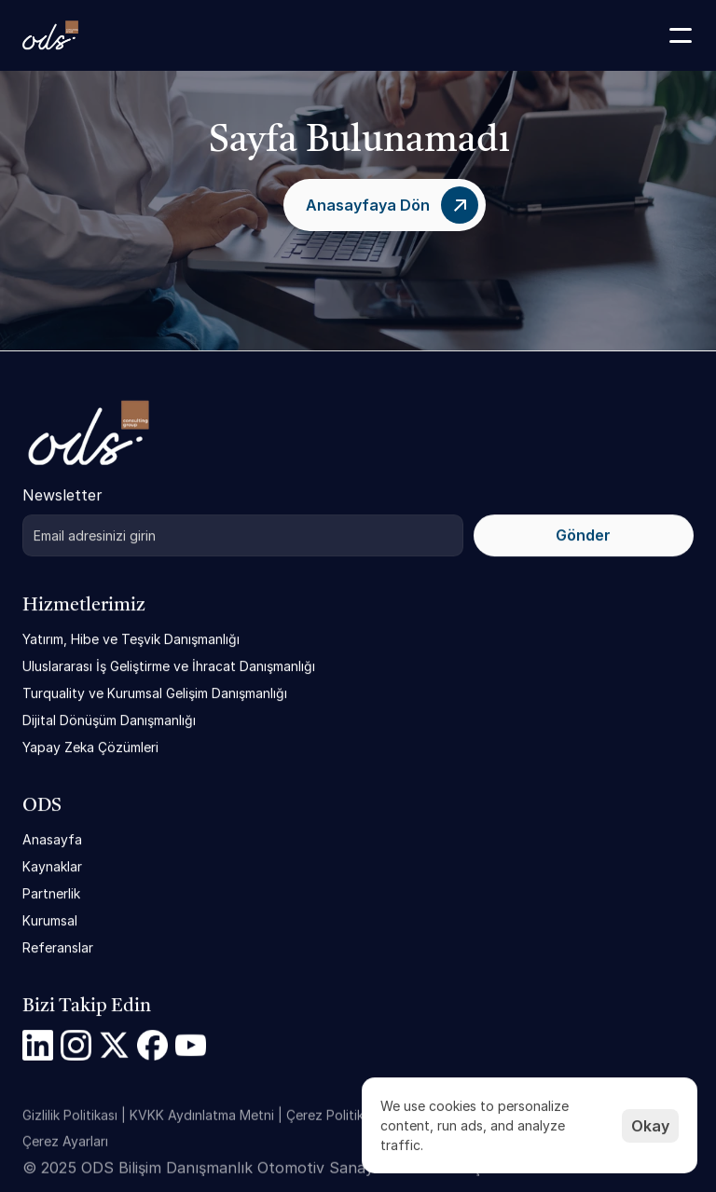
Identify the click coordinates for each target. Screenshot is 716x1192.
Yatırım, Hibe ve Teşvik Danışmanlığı (131, 639)
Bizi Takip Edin (86, 1006)
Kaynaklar (52, 866)
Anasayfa (52, 839)
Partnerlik (51, 893)
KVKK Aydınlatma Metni (202, 1121)
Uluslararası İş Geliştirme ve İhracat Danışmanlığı (168, 666)
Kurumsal (49, 920)
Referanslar (57, 947)
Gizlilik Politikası (69, 1121)
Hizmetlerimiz (83, 605)
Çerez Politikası (333, 1121)
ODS (42, 806)
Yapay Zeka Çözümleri (90, 747)
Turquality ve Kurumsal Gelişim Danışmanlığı (154, 693)
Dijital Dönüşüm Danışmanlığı (109, 720)
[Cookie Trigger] (65, 1147)
